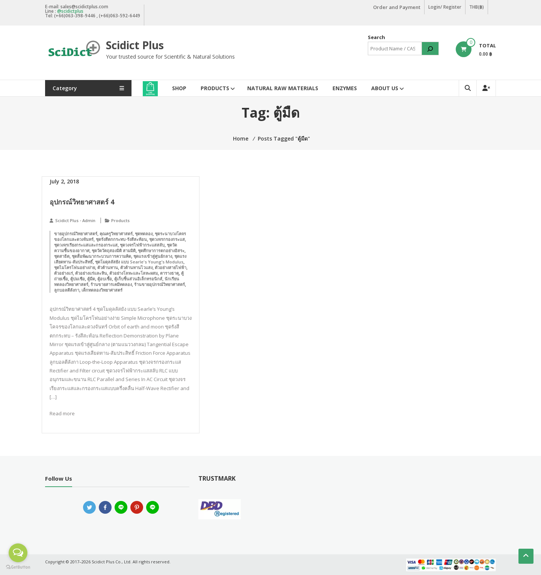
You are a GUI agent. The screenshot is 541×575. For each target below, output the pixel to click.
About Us (384, 88)
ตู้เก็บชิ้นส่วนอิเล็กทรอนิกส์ (138, 278)
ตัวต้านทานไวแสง (136, 267)
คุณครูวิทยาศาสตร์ (116, 233)
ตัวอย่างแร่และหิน (91, 273)
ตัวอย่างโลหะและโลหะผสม (133, 273)
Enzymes (344, 88)
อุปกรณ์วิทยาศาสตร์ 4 (82, 201)
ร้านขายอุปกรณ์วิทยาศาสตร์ (159, 284)
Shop (179, 88)
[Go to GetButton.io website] (18, 567)
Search (376, 37)
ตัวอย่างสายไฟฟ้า (170, 267)
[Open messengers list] (18, 552)
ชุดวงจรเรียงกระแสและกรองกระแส (86, 245)
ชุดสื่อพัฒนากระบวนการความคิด (101, 256)
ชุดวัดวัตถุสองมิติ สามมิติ (114, 250)
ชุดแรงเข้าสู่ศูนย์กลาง (152, 256)
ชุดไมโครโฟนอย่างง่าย (74, 267)
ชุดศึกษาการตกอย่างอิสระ (161, 250)
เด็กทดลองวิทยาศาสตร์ (102, 290)
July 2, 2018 (64, 181)
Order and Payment (396, 7)
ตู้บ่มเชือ (77, 278)
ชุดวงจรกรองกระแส (167, 239)
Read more (62, 413)
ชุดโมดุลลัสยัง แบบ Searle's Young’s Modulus (139, 262)
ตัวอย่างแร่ (63, 273)
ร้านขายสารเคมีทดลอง (111, 284)
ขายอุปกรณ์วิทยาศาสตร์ (75, 233)
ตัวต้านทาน (107, 267)
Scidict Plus (135, 45)
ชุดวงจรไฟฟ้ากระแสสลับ (142, 245)
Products (215, 88)
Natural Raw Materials (282, 88)
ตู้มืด (91, 278)
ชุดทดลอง (144, 233)
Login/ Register (444, 7)
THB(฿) (476, 7)
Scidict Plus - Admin (75, 220)
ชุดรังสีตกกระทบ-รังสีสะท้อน (121, 239)
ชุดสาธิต (62, 256)
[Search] (430, 48)
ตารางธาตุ (169, 273)
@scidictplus (70, 11)
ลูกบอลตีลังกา (66, 290)
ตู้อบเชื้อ (104, 278)
